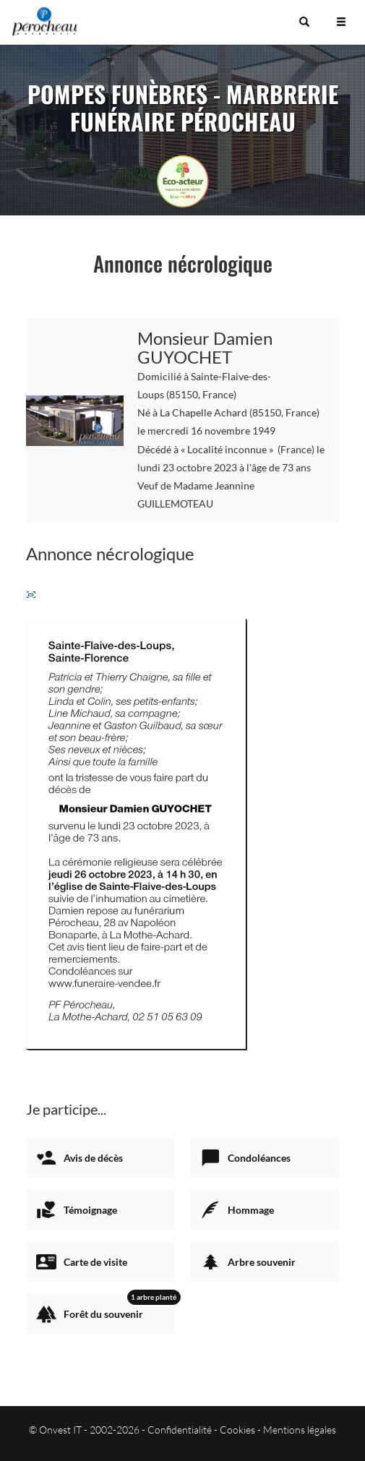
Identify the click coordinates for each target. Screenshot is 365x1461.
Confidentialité (179, 1429)
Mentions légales (299, 1429)
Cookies (237, 1429)
